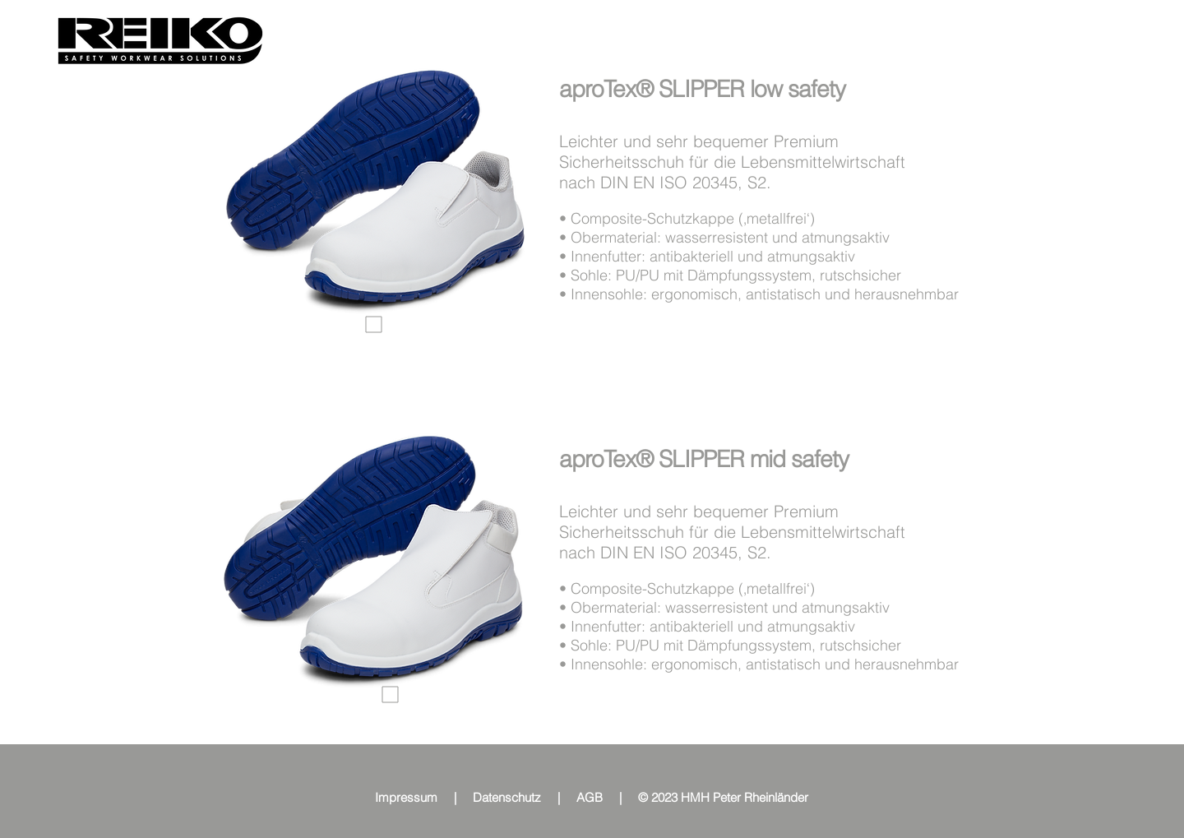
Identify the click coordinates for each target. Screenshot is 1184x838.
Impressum (406, 797)
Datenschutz (507, 797)
